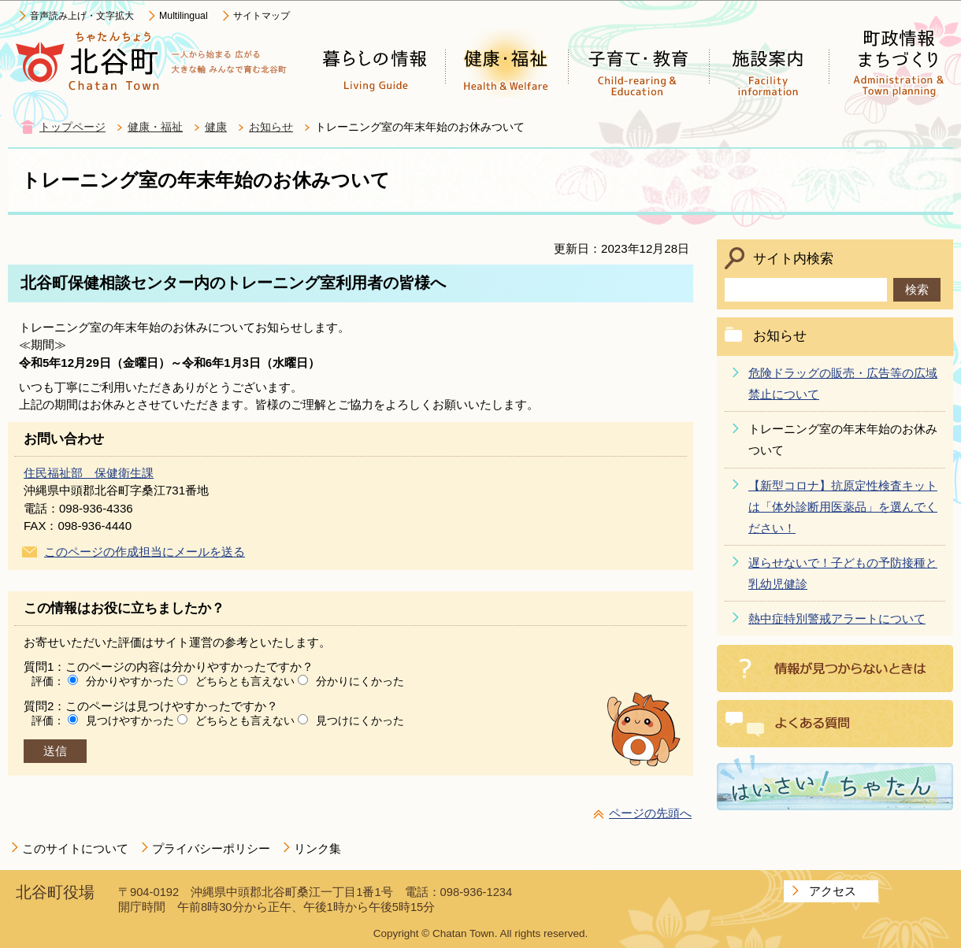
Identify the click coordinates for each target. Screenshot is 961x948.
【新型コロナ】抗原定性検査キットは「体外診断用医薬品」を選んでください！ (842, 507)
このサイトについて (75, 848)
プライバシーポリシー (211, 848)
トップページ (72, 127)
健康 (216, 127)
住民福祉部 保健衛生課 (89, 473)
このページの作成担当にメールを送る (144, 551)
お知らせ (271, 127)
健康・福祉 (155, 127)
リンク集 (317, 848)
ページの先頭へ (650, 813)
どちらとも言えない (245, 681)
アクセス (832, 891)
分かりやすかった (130, 681)
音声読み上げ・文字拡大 (82, 15)
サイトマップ (261, 15)
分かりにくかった (360, 681)
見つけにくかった (360, 720)
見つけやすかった (130, 720)
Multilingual (183, 15)
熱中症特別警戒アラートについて (837, 618)
